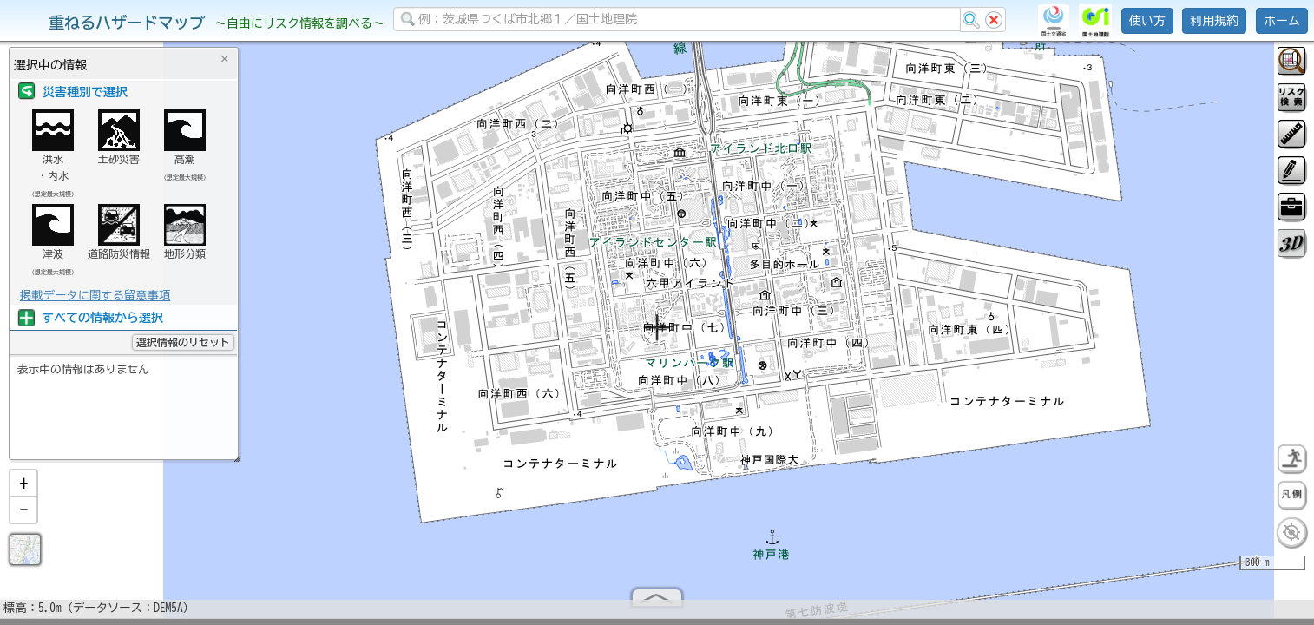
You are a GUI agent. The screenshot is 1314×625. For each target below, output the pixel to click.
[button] (23, 490)
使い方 (1147, 21)
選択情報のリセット (183, 342)
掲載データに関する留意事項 (95, 295)
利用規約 (1214, 21)
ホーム (1282, 21)
